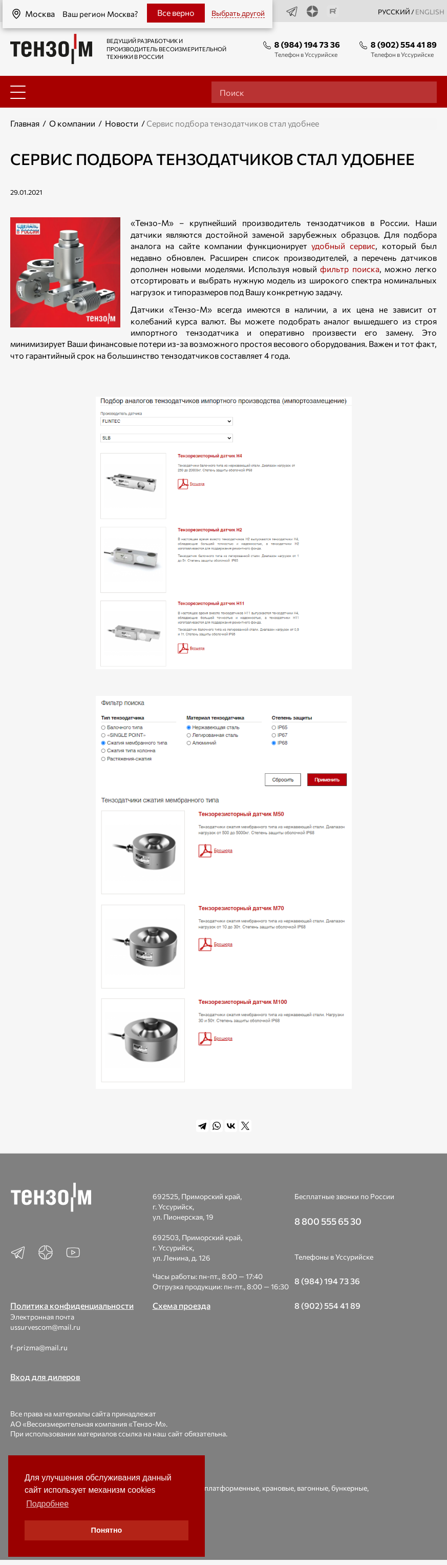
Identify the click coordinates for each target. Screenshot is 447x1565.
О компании (72, 123)
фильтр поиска (349, 269)
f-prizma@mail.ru (39, 1347)
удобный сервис (343, 246)
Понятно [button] (106, 1530)
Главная (24, 123)
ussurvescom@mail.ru (45, 1327)
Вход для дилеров (45, 1377)
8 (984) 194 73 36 (307, 44)
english (429, 12)
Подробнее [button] (47, 1503)
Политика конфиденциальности (72, 1305)
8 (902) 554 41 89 (404, 44)
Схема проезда (181, 1305)
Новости (121, 123)
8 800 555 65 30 (327, 1221)
